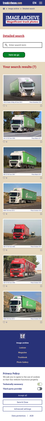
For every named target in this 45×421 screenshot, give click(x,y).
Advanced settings (22, 409)
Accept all (22, 395)
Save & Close (22, 402)
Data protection (19, 415)
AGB (31, 415)
